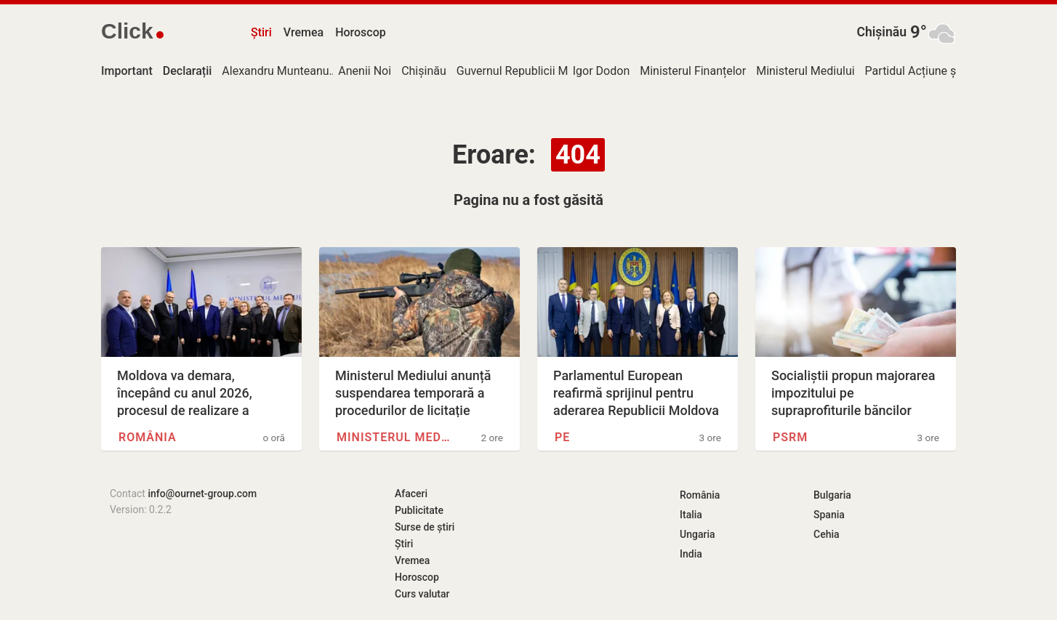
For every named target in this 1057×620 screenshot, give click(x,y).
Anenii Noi (364, 71)
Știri (261, 32)
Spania (829, 514)
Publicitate (419, 510)
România (147, 437)
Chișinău (881, 32)
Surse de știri (424, 527)
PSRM (790, 437)
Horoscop (360, 32)
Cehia (826, 534)
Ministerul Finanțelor (693, 71)
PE (562, 437)
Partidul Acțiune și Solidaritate (943, 71)
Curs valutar (422, 594)
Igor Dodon (601, 71)
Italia (691, 514)
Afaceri (411, 493)
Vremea (303, 32)
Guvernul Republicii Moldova (530, 71)
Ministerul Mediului (805, 71)
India (691, 554)
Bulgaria (832, 495)
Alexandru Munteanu (275, 71)
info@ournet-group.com (202, 493)
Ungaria (697, 534)
